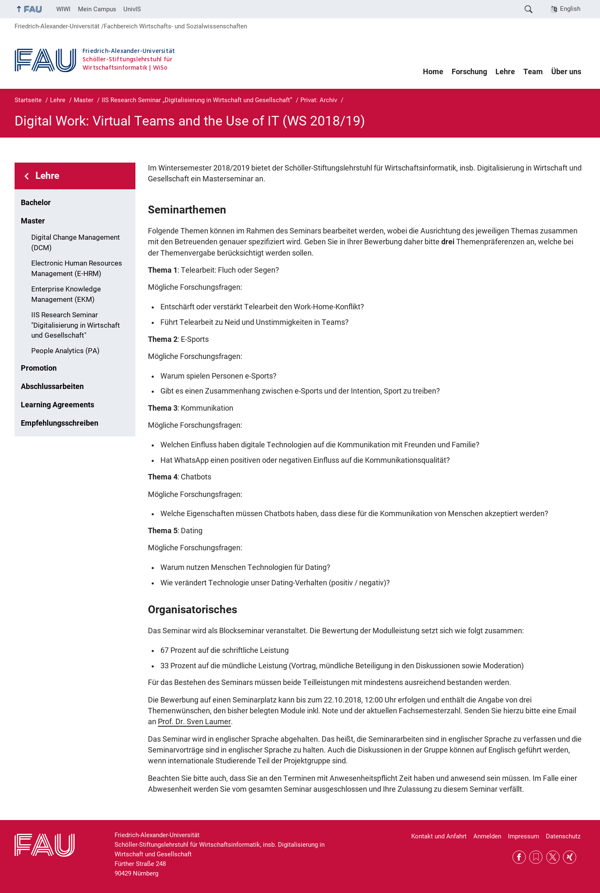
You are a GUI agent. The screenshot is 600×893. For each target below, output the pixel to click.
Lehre (505, 72)
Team (533, 72)
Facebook (519, 857)
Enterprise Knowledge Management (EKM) (66, 294)
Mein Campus (97, 9)
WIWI (63, 9)
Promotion (39, 368)
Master (33, 221)
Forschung (469, 72)
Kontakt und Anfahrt (439, 836)
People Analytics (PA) (65, 351)
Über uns (566, 72)
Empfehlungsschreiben (59, 423)
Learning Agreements (57, 405)
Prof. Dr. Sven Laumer (194, 721)
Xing (569, 857)
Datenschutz (563, 836)
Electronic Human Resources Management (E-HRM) (76, 268)
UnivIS (132, 9)
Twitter (553, 857)
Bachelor (36, 202)
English (570, 9)
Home (433, 72)
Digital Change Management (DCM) (75, 242)
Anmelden (487, 836)
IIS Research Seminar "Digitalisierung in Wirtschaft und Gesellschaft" (75, 325)
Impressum (523, 836)
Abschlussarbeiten (52, 386)
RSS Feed (535, 857)
